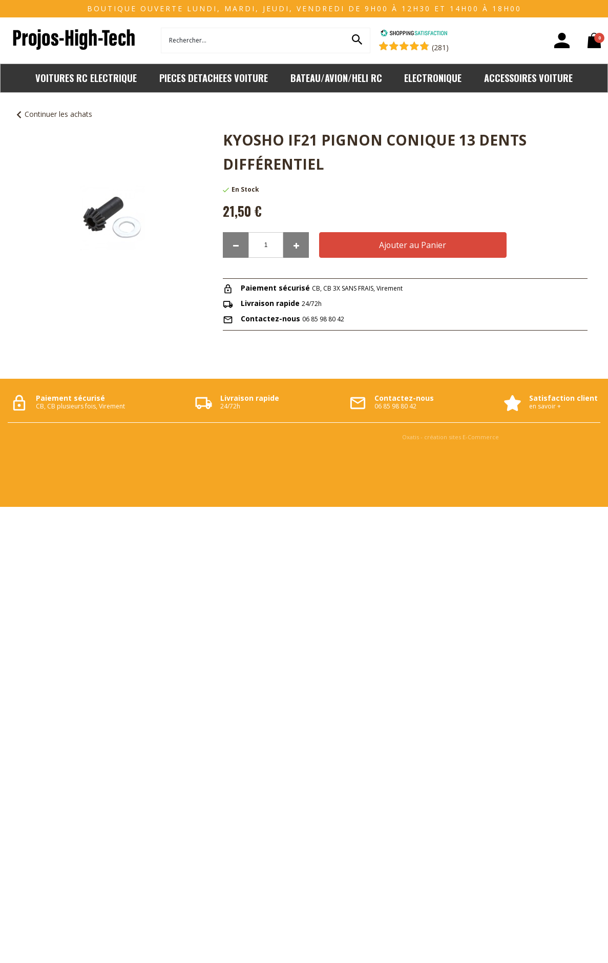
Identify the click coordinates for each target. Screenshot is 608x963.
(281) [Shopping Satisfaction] (440, 47)
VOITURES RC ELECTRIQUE (86, 78)
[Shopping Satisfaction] (414, 34)
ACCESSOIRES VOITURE (528, 78)
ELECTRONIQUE (433, 78)
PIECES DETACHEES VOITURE (213, 78)
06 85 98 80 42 (323, 319)
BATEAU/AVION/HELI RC (336, 78)
